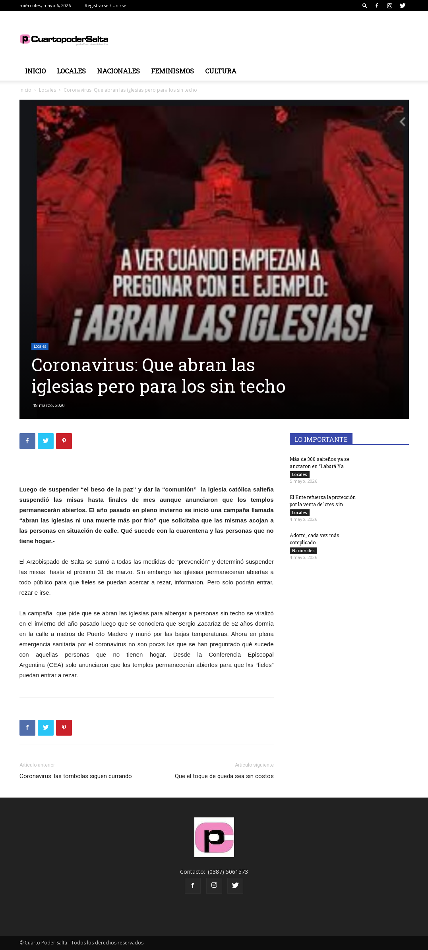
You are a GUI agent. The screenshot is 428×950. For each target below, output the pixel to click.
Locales (71, 71)
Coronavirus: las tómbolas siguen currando (75, 776)
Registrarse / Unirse (105, 5)
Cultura (220, 71)
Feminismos (172, 71)
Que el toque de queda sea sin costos (224, 776)
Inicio (35, 71)
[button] (365, 5)
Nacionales (118, 71)
